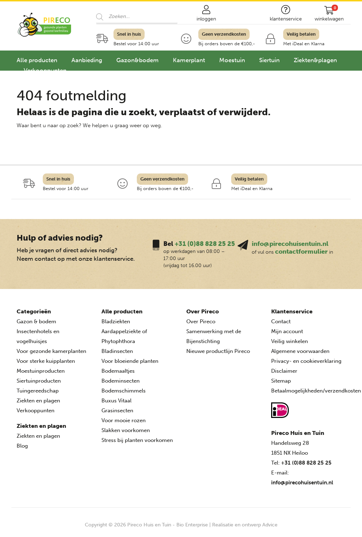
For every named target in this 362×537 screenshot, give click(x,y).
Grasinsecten (117, 410)
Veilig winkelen (289, 341)
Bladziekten (115, 321)
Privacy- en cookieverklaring (306, 361)
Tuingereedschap (38, 391)
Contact (281, 321)
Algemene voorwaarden (300, 351)
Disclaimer (284, 371)
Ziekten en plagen (38, 400)
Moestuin (232, 60)
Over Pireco (202, 311)
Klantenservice (292, 311)
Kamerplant (189, 60)
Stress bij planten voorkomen (137, 440)
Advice (270, 525)
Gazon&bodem (137, 60)
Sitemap (281, 381)
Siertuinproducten (39, 381)
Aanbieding (86, 60)
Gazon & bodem (36, 321)
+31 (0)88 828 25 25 (205, 244)
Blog (22, 446)
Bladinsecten (117, 351)
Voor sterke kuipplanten (46, 361)
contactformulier (301, 251)
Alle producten (37, 60)
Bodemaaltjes (118, 371)
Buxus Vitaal (116, 400)
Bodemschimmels (123, 391)
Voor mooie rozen (123, 420)
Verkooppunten (45, 70)
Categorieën (34, 311)
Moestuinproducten (41, 371)
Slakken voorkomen (125, 430)
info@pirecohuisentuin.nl (290, 244)
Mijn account (287, 331)
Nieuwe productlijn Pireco (218, 351)
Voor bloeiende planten (129, 361)
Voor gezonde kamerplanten (51, 351)
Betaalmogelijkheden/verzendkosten (316, 391)
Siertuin (269, 60)
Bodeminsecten (120, 381)
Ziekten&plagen (315, 60)
